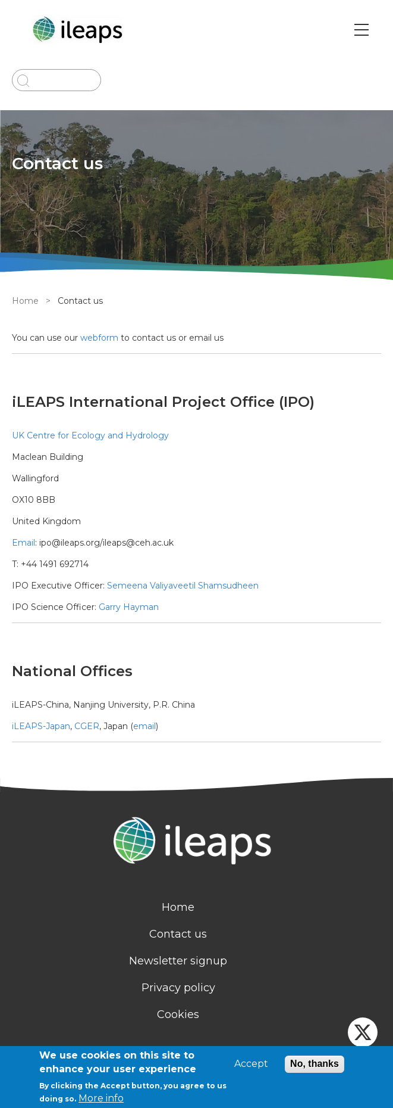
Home (25, 300)
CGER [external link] (86, 726)
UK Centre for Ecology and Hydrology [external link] (90, 435)
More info (101, 1098)
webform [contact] (99, 337)
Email (23, 542)
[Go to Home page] (79, 30)
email (144, 726)
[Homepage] (196, 842)
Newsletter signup (178, 960)
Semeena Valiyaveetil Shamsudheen (182, 585)
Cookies (178, 1014)
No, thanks (314, 1064)
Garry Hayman (129, 607)
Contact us (178, 934)
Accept (251, 1064)
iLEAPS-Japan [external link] (41, 726)
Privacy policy (178, 987)
